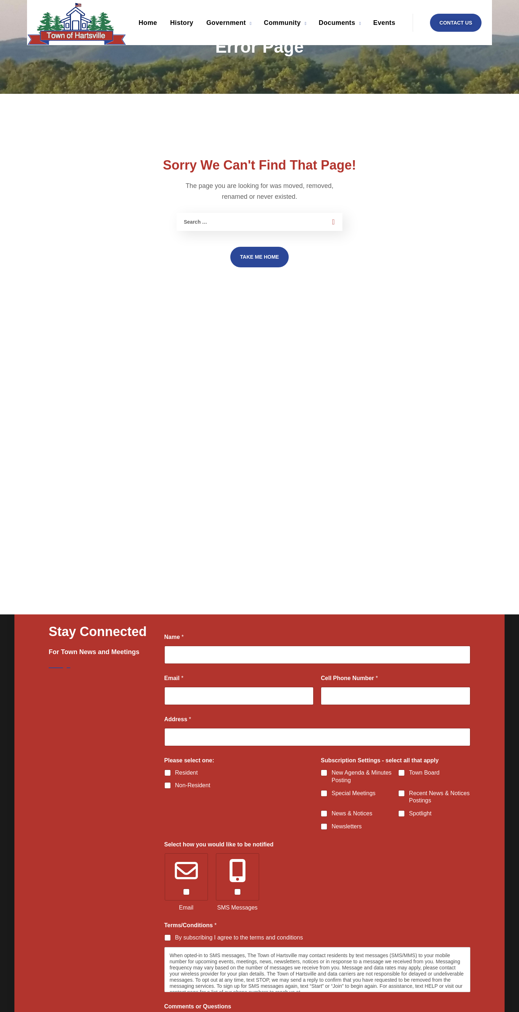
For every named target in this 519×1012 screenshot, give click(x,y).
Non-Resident (192, 785)
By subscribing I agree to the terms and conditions (239, 937)
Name (174, 637)
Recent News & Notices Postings (439, 796)
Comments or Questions (197, 1006)
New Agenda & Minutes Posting (361, 776)
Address (177, 719)
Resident (186, 773)
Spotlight (420, 813)
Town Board (424, 773)
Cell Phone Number (349, 678)
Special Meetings (354, 793)
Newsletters (347, 826)
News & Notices (352, 813)
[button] (456, 22)
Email (173, 678)
